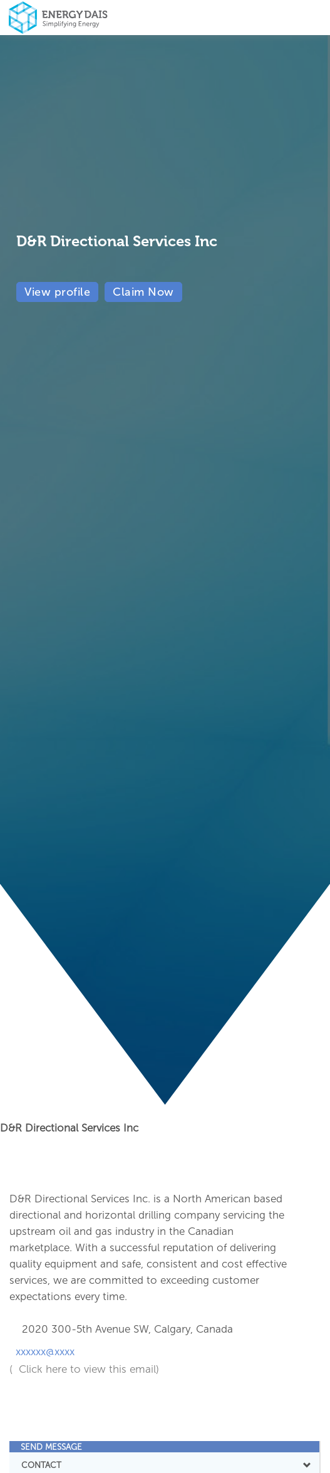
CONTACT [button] (164, 1465)
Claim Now (143, 292)
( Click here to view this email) (84, 1369)
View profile (57, 292)
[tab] (164, 1446)
